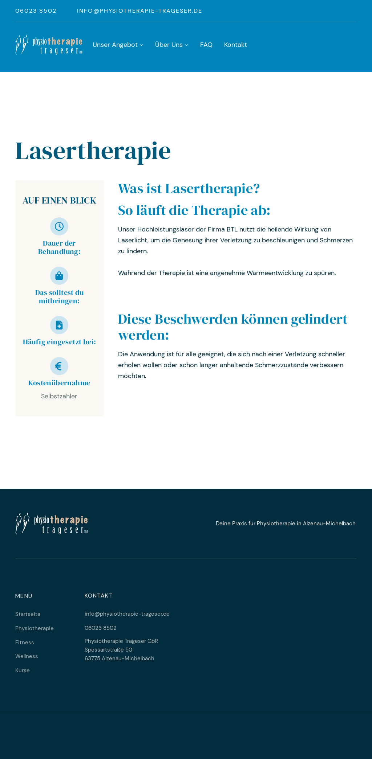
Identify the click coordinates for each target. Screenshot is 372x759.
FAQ (206, 44)
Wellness (26, 660)
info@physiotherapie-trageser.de (139, 11)
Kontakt (235, 44)
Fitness (24, 645)
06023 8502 (36, 11)
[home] (48, 44)
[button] (118, 45)
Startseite (28, 617)
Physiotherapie (34, 631)
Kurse (22, 674)
